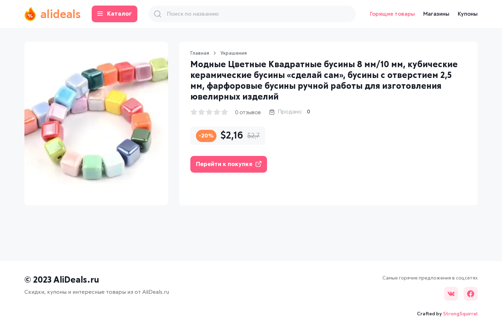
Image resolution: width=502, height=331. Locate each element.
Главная (199, 53)
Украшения (233, 53)
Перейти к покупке (228, 164)
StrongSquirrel (460, 314)
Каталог (114, 14)
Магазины (436, 14)
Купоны (468, 14)
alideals (52, 14)
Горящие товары (392, 14)
